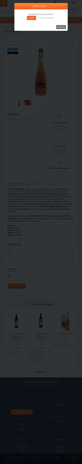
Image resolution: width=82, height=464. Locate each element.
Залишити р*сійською (46, 18)
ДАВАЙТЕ (31, 18)
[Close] (65, 6)
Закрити (61, 27)
